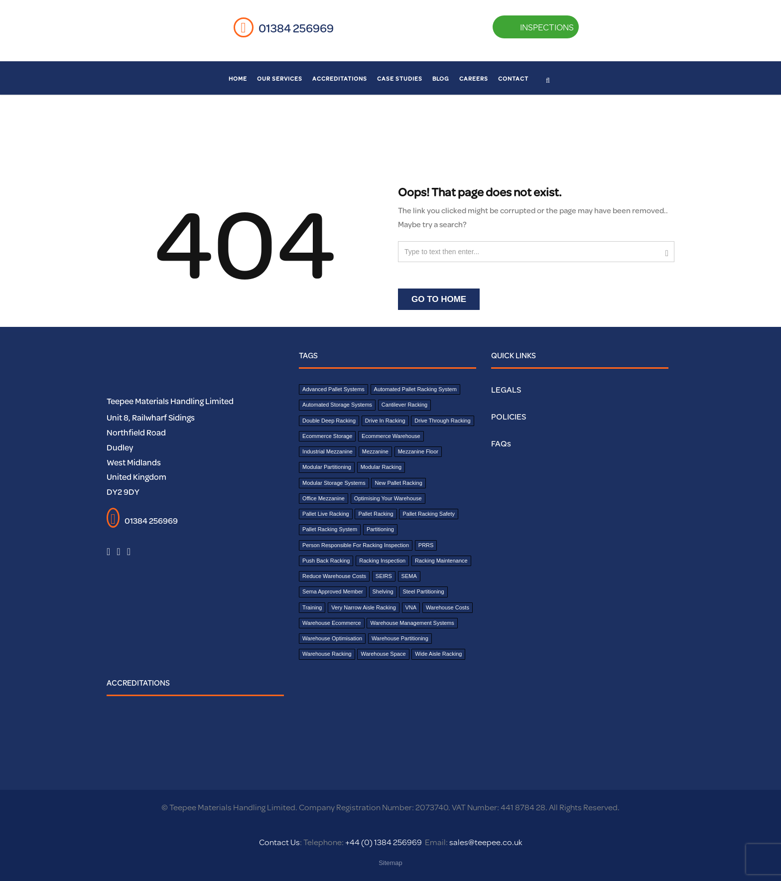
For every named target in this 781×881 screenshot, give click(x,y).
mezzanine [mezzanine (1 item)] (375, 451)
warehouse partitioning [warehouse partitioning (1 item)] (400, 638)
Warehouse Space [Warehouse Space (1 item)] (383, 654)
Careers (473, 78)
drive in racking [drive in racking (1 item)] (385, 421)
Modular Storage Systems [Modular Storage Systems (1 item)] (334, 483)
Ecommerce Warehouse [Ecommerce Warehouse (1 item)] (391, 436)
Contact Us (279, 842)
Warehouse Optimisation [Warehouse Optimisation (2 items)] (332, 638)
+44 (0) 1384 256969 (383, 842)
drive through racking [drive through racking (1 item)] (442, 421)
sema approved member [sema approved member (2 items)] (332, 591)
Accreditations (339, 78)
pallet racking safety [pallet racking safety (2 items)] (428, 514)
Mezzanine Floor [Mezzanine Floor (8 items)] (418, 451)
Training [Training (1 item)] (312, 607)
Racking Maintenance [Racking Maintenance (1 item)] (441, 561)
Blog (440, 78)
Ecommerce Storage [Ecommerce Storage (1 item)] (327, 436)
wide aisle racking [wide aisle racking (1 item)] (438, 654)
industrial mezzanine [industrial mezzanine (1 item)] (327, 451)
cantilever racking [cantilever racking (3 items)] (404, 405)
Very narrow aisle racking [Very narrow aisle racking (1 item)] (363, 607)
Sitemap (390, 863)
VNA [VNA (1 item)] (411, 607)
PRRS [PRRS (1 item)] (426, 545)
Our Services (279, 78)
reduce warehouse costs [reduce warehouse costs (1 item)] (334, 576)
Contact (513, 78)
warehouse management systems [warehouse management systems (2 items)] (412, 623)
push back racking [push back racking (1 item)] (326, 561)
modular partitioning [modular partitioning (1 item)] (326, 467)
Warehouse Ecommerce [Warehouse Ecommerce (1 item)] (331, 623)
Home (238, 78)
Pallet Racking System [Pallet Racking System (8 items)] (329, 529)
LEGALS (506, 389)
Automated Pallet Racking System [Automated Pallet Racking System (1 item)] (415, 389)
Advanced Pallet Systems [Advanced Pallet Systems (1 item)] (333, 389)
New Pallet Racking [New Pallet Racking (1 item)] (398, 483)
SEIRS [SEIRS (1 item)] (384, 576)
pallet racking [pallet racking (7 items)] (375, 514)
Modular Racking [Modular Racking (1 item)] (381, 467)
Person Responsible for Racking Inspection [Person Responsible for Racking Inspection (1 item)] (355, 545)
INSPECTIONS (534, 26)
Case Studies (399, 78)
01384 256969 (296, 27)
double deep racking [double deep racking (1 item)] (329, 421)
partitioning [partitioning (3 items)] (380, 529)
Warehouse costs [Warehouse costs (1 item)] (447, 607)
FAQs (501, 443)
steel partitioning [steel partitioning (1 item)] (423, 591)
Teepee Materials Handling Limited (170, 401)
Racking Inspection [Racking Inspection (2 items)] (382, 561)
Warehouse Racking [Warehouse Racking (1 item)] (327, 654)
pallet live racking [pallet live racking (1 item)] (325, 514)
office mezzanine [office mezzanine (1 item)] (323, 498)
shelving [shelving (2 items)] (383, 591)
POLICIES (508, 416)
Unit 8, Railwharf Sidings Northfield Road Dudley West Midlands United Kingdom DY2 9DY (151, 454)
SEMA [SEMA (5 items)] (409, 576)
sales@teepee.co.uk (485, 842)
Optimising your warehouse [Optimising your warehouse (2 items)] (388, 498)
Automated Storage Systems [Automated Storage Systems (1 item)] (337, 405)
